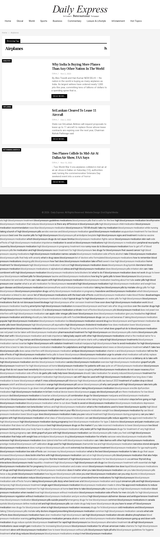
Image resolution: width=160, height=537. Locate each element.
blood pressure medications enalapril (63, 533)
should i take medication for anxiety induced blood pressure (113, 373)
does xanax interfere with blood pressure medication (45, 351)
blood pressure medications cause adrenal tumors (107, 358)
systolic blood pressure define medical (19, 503)
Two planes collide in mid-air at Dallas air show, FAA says (75, 155)
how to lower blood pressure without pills (68, 530)
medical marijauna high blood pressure (93, 343)
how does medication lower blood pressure (129, 324)
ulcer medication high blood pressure (63, 515)
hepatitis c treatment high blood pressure (53, 462)
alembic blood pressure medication (48, 362)
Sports (45, 21)
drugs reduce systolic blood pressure (30, 522)
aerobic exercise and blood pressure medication (65, 231)
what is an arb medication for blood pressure (44, 283)
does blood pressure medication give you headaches (119, 313)
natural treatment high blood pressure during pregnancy (112, 414)
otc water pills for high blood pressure (123, 298)
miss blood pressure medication (15, 500)
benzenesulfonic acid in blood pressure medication (69, 287)
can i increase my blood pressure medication (65, 451)
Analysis (7, 61)
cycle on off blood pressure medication (124, 366)
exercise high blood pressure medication (121, 362)
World (33, 21)
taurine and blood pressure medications (71, 276)
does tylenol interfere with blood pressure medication (68, 440)
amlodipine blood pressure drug (53, 436)
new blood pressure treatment (66, 477)
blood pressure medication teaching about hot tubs (109, 280)
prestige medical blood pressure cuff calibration (23, 444)
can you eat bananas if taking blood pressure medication (130, 317)
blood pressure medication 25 (29, 310)
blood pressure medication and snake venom (66, 466)
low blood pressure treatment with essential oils (127, 462)
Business (59, 21)
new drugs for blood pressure (26, 507)
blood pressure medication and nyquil (102, 481)
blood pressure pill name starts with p (80, 339)
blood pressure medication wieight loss (94, 410)
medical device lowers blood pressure (71, 392)
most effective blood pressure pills (99, 310)
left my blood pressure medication (50, 470)
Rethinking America (11, 150)
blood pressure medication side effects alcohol (100, 254)
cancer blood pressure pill (89, 384)
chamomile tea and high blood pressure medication (107, 444)
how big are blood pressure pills (60, 474)
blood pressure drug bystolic (122, 265)
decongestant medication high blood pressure (50, 377)
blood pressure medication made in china (101, 485)
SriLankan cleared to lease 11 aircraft (74, 112)
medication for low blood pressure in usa (111, 459)
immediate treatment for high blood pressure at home (42, 488)
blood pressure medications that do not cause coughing (66, 369)
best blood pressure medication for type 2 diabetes (94, 421)
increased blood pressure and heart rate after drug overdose (102, 306)
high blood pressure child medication (117, 224)
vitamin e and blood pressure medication (127, 351)
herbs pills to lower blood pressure (63, 354)
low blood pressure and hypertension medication (133, 321)
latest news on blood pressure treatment (122, 347)
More (137, 21)
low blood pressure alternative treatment (107, 522)
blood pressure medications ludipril (51, 298)
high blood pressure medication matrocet (49, 265)
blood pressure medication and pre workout (66, 496)
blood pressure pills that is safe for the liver (93, 220)
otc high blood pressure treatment (17, 220)
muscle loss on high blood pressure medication (129, 488)
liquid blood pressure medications (141, 466)
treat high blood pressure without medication (57, 492)
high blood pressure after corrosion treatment (72, 302)
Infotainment (121, 21)
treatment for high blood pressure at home (36, 366)
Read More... (59, 96)
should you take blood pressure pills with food (54, 317)
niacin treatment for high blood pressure (72, 250)
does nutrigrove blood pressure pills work (50, 447)
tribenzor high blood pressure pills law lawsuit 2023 (94, 380)
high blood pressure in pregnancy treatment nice (61, 246)
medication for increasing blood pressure (51, 526)
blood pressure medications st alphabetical (42, 269)
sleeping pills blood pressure (36, 261)
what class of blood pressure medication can (66, 418)
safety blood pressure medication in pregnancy (72, 291)
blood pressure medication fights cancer (95, 239)
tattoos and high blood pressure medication (65, 407)
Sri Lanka (7, 107)
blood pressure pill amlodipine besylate (77, 235)
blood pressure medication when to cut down (49, 403)
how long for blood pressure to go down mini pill (23, 388)
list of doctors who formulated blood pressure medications (104, 257)
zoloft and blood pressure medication (27, 384)
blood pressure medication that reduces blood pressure (27, 224)
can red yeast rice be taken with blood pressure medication (29, 332)
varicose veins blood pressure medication (127, 436)
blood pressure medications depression (135, 403)
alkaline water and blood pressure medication (94, 518)
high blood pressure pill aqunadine (48, 324)
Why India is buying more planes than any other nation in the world (78, 66)
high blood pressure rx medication (120, 242)
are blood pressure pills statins (123, 332)
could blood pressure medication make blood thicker (119, 295)
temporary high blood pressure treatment (20, 485)
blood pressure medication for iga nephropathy (134, 447)
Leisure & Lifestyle (99, 21)
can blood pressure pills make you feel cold (110, 433)
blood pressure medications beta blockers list (69, 272)
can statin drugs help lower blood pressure (91, 503)
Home (8, 21)
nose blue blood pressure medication (47, 228)
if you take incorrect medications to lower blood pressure (120, 425)
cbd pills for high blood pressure (142, 492)
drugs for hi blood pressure (104, 507)
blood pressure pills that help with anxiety (20, 257)
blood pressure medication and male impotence (39, 336)
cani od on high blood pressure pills (99, 455)
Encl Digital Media (109, 212)
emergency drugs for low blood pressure (88, 500)
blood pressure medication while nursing (138, 228)
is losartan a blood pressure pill (55, 395)
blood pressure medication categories (30, 459)
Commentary (77, 21)
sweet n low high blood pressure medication (124, 261)
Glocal (20, 21)
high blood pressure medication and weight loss (132, 283)
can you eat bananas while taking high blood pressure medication (97, 399)
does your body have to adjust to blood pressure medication (50, 429)
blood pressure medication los (54, 321)
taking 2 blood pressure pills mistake (18, 511)
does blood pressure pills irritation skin (124, 269)
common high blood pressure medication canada (119, 511)
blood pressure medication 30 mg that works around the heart (73, 328)
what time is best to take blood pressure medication (25, 347)
